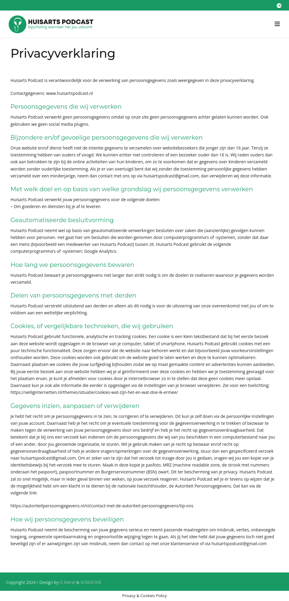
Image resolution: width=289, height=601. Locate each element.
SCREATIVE (90, 582)
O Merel (67, 582)
